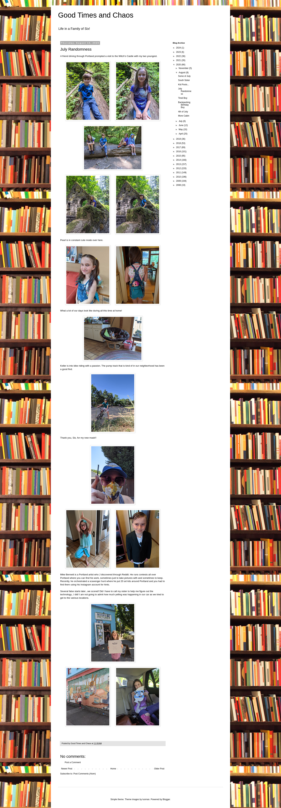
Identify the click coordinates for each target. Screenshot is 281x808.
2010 (179, 177)
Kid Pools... (183, 84)
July (181, 121)
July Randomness (184, 91)
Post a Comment (73, 762)
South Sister (184, 80)
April (181, 133)
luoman (145, 799)
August (182, 72)
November (184, 68)
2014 (179, 160)
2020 (179, 64)
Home (113, 768)
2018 (179, 143)
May (181, 129)
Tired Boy (182, 98)
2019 (179, 139)
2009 (179, 181)
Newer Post (66, 768)
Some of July (184, 76)
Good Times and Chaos (95, 15)
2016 (179, 151)
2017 (179, 147)
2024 (179, 47)
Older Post (159, 768)
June (181, 125)
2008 (179, 185)
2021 (179, 60)
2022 (179, 56)
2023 (179, 52)
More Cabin (183, 116)
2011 (179, 172)
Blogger (166, 799)
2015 (179, 156)
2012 (179, 168)
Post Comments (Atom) (84, 773)
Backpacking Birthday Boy (184, 105)
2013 (179, 164)
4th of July (183, 111)
